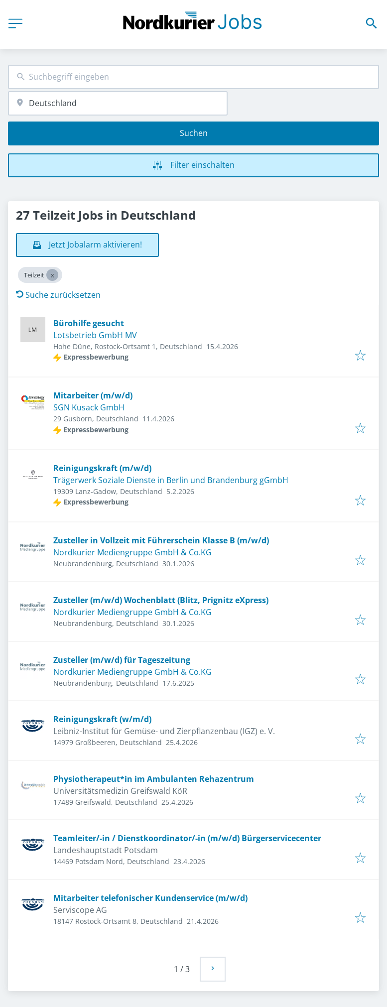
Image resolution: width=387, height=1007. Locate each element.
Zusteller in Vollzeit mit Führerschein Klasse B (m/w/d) (161, 540)
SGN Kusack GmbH (89, 407)
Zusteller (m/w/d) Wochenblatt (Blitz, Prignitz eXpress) (160, 600)
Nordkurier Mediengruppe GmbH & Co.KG (132, 552)
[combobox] (193, 77)
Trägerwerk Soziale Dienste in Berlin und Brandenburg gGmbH (170, 480)
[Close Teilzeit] (52, 275)
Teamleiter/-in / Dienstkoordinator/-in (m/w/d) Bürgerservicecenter (187, 838)
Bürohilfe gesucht (88, 323)
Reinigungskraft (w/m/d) (102, 719)
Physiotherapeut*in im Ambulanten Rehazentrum (153, 778)
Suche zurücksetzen (58, 294)
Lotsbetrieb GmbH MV (95, 335)
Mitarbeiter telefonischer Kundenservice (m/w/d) (150, 897)
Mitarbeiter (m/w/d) (92, 395)
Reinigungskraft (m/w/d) (102, 468)
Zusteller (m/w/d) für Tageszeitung (121, 659)
